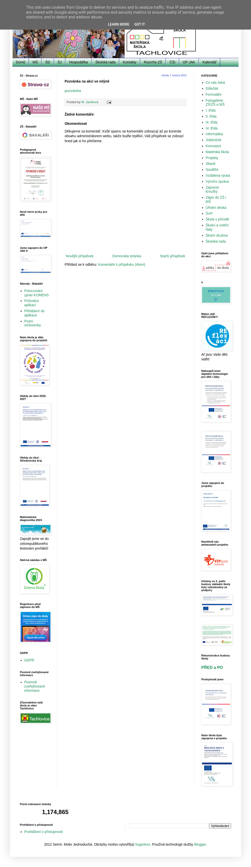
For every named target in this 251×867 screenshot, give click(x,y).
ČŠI (172, 62)
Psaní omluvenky (32, 323)
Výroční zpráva (217, 181)
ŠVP (209, 214)
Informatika (214, 134)
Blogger (200, 844)
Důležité (212, 88)
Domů (20, 62)
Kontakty (129, 62)
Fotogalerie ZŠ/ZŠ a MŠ (215, 102)
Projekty (212, 158)
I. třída (211, 110)
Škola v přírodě (217, 219)
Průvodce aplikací (31, 303)
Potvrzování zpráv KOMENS (36, 293)
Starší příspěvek (172, 256)
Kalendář (209, 62)
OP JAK (189, 62)
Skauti (210, 164)
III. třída (211, 122)
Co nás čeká (215, 83)
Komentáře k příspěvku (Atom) (121, 264)
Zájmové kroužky (212, 189)
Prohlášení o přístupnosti (43, 832)
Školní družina (217, 235)
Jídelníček (213, 140)
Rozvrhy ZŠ (153, 62)
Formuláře (214, 94)
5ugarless (142, 844)
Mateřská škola (217, 152)
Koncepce (213, 146)
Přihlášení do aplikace (34, 313)
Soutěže (212, 170)
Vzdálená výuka (218, 175)
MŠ (35, 62)
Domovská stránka (126, 256)
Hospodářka (78, 62)
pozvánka (73, 90)
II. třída (211, 116)
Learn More (118, 24)
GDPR (29, 660)
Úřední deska (216, 208)
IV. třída (212, 128)
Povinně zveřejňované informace (34, 686)
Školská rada (105, 62)
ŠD (47, 62)
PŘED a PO (212, 667)
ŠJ (60, 62)
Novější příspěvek (79, 256)
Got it (139, 24)
